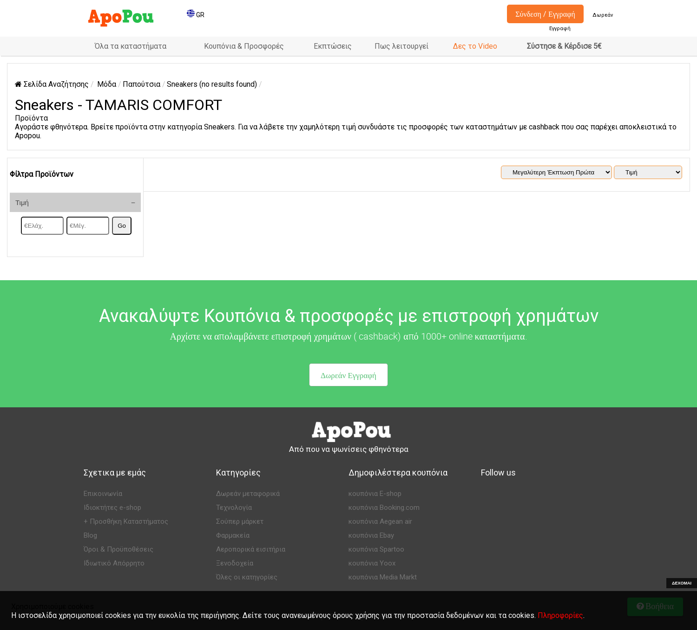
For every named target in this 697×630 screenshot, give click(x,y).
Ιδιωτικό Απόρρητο (114, 563)
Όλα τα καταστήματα (130, 46)
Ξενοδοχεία (234, 563)
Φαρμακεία (233, 535)
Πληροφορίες (560, 615)
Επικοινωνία (103, 493)
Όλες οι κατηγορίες (246, 577)
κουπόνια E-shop (374, 493)
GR (195, 15)
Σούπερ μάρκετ (239, 521)
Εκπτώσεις (333, 46)
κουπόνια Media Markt (382, 577)
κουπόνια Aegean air (380, 521)
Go (122, 225)
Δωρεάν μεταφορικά (248, 493)
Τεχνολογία (234, 507)
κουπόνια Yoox (371, 563)
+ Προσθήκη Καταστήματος (126, 521)
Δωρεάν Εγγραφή (348, 375)
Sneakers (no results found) (212, 84)
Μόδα (106, 84)
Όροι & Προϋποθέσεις (118, 549)
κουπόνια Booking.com (384, 507)
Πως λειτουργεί (401, 46)
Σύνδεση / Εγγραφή (545, 14)
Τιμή (22, 202)
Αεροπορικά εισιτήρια (250, 549)
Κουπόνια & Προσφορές (244, 46)
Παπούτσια (141, 84)
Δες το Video (475, 46)
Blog (90, 535)
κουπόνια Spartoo (376, 549)
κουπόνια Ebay (371, 535)
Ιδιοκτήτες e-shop (112, 507)
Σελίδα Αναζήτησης (52, 84)
